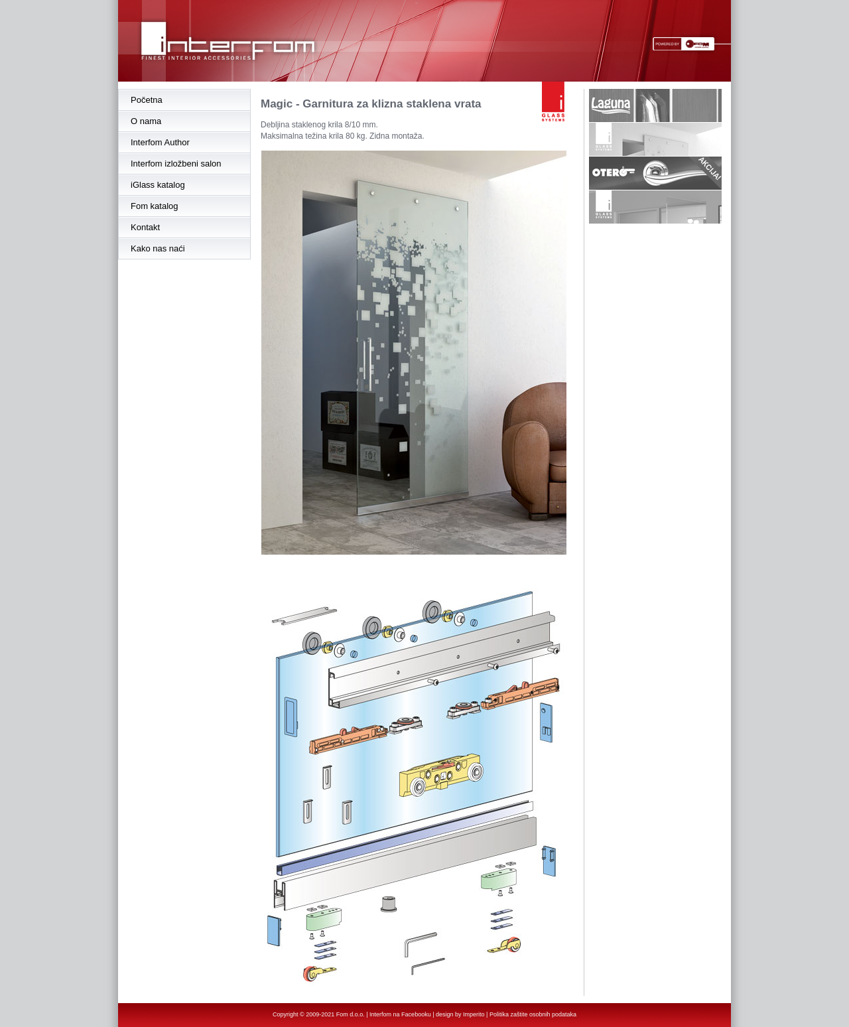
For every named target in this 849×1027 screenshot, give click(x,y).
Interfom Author (160, 142)
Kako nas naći (158, 248)
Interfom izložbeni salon (176, 164)
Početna (147, 100)
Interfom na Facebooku (400, 1014)
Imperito (474, 1014)
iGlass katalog (158, 185)
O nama (146, 121)
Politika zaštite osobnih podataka (533, 1014)
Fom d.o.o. (350, 1014)
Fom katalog (154, 206)
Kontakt (145, 227)
